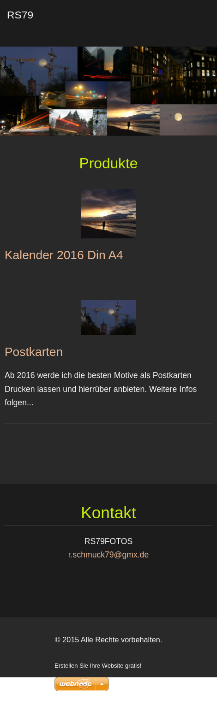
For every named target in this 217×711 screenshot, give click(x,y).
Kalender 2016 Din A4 (64, 255)
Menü (191, 21)
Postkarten (34, 352)
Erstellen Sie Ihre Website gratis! (97, 665)
